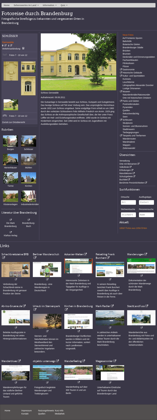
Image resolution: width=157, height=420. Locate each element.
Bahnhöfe (127, 41)
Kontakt (24, 414)
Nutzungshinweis (46, 410)
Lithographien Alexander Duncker (138, 85)
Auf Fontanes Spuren (132, 38)
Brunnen (127, 54)
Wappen (126, 145)
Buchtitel (123, 179)
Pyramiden (128, 107)
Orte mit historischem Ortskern (137, 98)
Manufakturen (125, 173)
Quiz (63, 5)
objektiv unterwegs (44, 361)
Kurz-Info (59, 410)
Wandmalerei (129, 142)
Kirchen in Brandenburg (78, 306)
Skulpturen (128, 123)
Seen (125, 116)
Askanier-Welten (73, 254)
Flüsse (126, 66)
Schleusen (127, 120)
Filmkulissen (128, 63)
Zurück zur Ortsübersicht (13, 122)
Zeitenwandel (129, 148)
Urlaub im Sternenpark (46, 306)
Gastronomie (128, 69)
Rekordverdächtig (131, 113)
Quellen (126, 110)
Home (7, 5)
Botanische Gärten (131, 44)
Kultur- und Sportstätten (134, 76)
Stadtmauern (129, 129)
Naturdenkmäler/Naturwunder (136, 94)
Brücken (126, 50)
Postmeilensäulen (131, 104)
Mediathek (60, 414)
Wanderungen (135, 254)
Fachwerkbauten (130, 60)
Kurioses (127, 79)
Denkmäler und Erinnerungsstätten (139, 57)
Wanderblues (9, 361)
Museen (126, 91)
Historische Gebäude (132, 72)
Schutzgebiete (126, 176)
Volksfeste (124, 167)
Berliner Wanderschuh (46, 254)
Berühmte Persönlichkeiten (131, 183)
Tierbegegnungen (131, 132)
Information (48, 5)
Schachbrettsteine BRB (15, 254)
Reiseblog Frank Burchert (105, 256)
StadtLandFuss (136, 306)
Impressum (26, 410)
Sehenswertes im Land (25, 5)
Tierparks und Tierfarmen (134, 135)
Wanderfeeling (73, 361)
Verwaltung (124, 161)
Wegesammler (104, 361)
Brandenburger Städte (133, 47)
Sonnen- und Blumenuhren (135, 126)
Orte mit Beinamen (128, 164)
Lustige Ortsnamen (131, 88)
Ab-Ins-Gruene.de (11, 306)
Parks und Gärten (131, 101)
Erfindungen (125, 170)
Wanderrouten (129, 139)
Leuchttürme (128, 82)
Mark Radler (103, 306)
